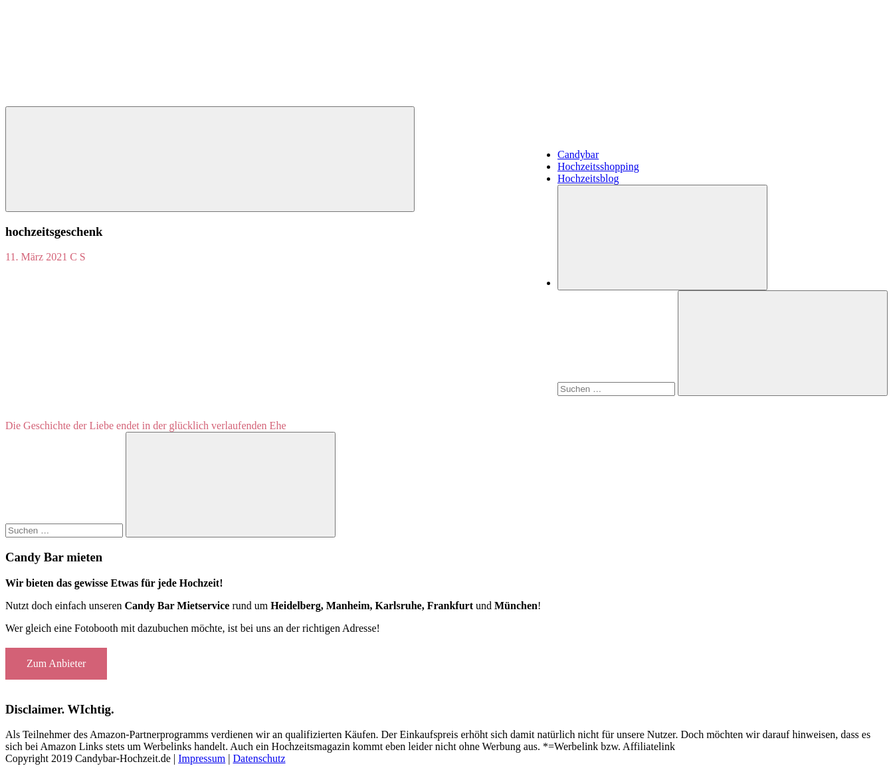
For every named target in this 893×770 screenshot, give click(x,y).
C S (78, 256)
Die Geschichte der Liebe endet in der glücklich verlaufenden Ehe (145, 425)
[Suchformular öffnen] (662, 237)
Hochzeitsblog (588, 178)
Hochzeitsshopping (598, 166)
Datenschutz (259, 758)
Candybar (578, 154)
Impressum (201, 758)
